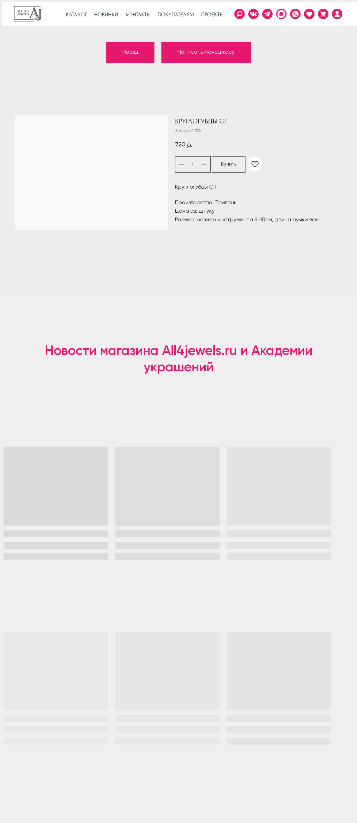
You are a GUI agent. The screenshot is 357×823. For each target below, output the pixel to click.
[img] (337, 14)
